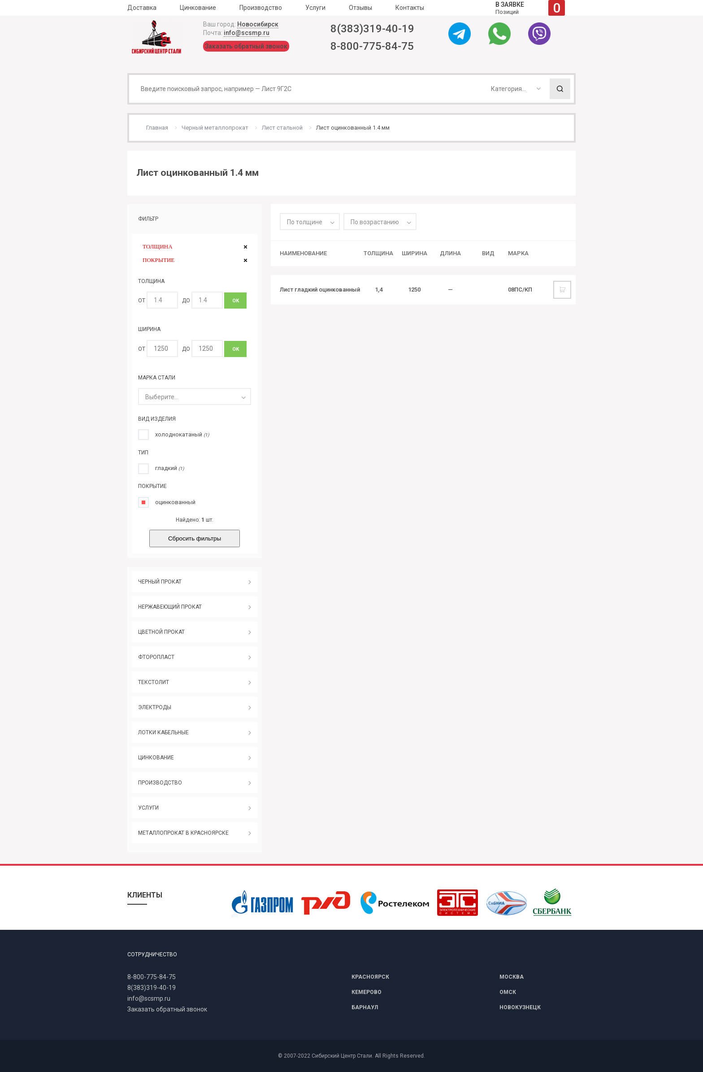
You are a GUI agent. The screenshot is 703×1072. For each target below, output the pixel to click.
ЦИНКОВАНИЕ (156, 757)
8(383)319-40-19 (372, 28)
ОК (235, 301)
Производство (260, 7)
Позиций (530, 8)
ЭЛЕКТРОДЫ (154, 707)
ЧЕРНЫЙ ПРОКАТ (160, 582)
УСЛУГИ (148, 808)
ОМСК (507, 992)
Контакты (409, 7)
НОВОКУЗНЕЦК (520, 1007)
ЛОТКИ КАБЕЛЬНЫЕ (163, 732)
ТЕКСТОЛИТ (153, 682)
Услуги (315, 7)
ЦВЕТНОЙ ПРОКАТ (161, 632)
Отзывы (360, 7)
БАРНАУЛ (365, 1007)
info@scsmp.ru (246, 32)
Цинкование (198, 7)
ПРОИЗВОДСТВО (160, 783)
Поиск (560, 88)
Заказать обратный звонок (246, 46)
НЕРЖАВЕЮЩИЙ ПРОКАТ (170, 607)
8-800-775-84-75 (372, 46)
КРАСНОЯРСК (370, 977)
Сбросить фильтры (194, 538)
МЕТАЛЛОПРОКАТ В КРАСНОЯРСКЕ (183, 833)
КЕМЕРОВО (367, 992)
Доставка (141, 7)
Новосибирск (257, 24)
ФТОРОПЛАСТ (156, 657)
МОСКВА (511, 977)
